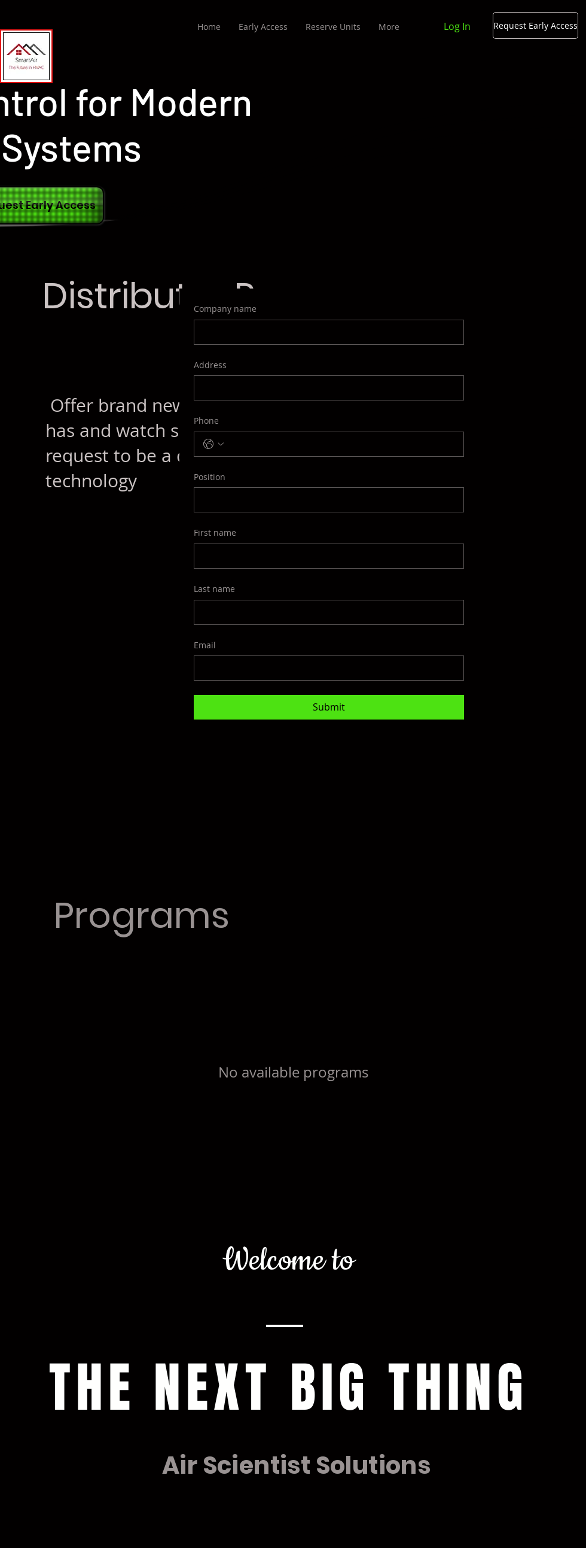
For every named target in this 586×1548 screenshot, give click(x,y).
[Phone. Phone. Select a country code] (213, 444)
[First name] (325, 556)
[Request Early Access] (535, 25)
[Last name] (325, 612)
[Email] (325, 668)
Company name (225, 308)
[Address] (325, 388)
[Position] (325, 500)
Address (210, 365)
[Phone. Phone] (340, 444)
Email (205, 645)
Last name (214, 588)
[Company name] (325, 332)
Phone (206, 420)
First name (215, 532)
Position (209, 476)
